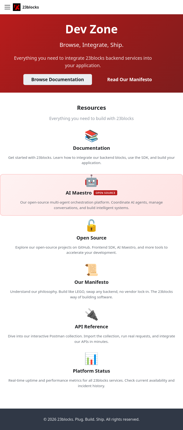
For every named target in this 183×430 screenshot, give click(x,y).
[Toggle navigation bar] (7, 7)
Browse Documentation (57, 79)
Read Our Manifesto (129, 79)
